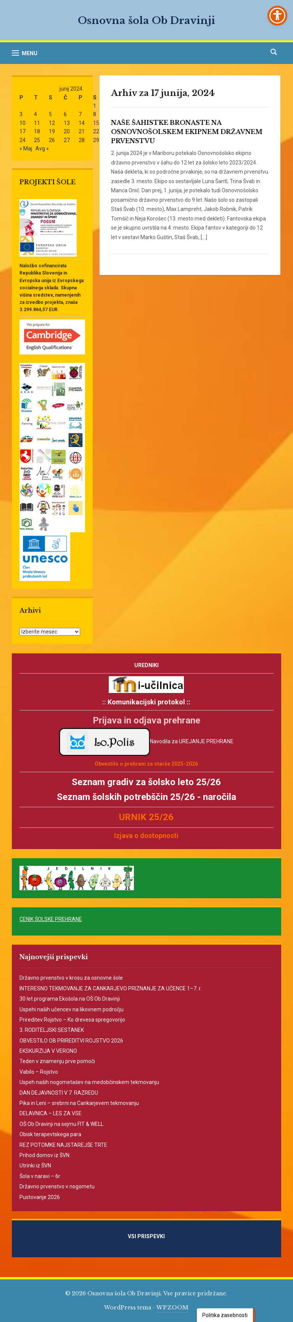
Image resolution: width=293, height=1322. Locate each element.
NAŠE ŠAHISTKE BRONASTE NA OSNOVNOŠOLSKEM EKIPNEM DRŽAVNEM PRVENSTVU (186, 132)
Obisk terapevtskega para (50, 1134)
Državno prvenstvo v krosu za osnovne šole (71, 978)
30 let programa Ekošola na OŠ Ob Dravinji (69, 999)
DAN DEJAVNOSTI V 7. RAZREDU (58, 1093)
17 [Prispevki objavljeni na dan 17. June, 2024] (22, 131)
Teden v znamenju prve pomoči (57, 1061)
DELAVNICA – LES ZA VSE (50, 1113)
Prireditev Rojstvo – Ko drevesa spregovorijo (72, 1020)
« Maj (25, 148)
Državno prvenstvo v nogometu (57, 1186)
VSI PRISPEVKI (156, 1236)
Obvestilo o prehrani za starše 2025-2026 (146, 764)
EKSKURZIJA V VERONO (48, 1051)
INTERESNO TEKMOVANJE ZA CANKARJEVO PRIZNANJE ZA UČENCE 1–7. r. (110, 988)
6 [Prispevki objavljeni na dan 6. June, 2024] (65, 114)
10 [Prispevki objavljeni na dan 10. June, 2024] (22, 123)
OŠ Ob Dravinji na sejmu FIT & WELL (61, 1124)
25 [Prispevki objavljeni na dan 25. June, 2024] (37, 140)
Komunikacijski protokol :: (149, 702)
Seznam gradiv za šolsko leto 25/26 (146, 782)
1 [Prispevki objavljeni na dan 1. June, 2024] (94, 106)
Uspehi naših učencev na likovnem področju (71, 1009)
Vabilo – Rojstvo (38, 1072)
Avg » (42, 148)
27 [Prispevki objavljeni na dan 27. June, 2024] (67, 140)
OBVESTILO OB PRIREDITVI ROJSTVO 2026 (71, 1041)
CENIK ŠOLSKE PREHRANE (50, 919)
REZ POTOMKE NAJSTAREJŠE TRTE (63, 1145)
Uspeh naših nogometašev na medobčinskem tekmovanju (89, 1082)
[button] (24, 53)
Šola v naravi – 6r (39, 1176)
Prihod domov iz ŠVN (44, 1155)
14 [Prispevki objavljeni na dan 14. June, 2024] (82, 123)
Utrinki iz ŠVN (35, 1165)
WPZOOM (172, 1307)
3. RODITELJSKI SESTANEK (51, 1030)
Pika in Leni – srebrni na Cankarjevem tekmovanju (79, 1103)
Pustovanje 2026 (39, 1197)
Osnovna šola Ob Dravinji (146, 20)
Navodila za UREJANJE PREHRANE (191, 741)
